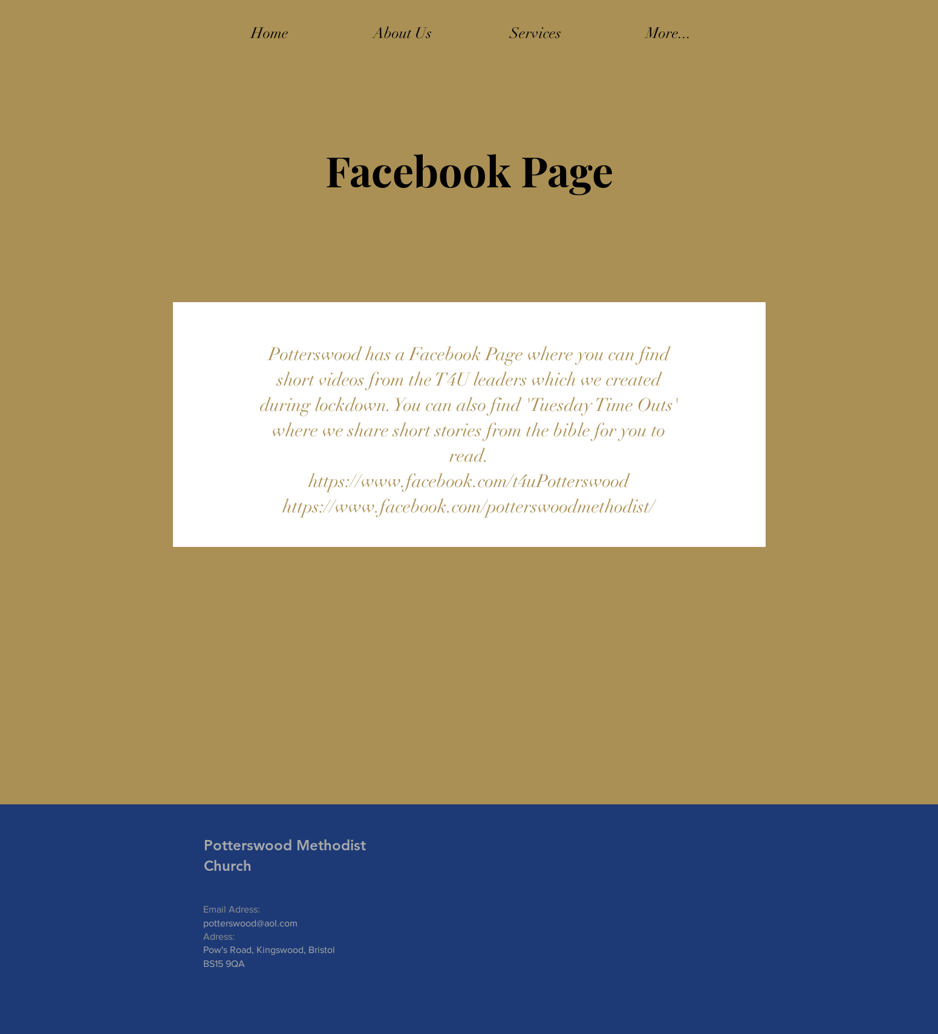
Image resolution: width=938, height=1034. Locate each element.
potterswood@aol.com (250, 923)
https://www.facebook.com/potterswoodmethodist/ (468, 507)
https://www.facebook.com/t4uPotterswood (468, 481)
